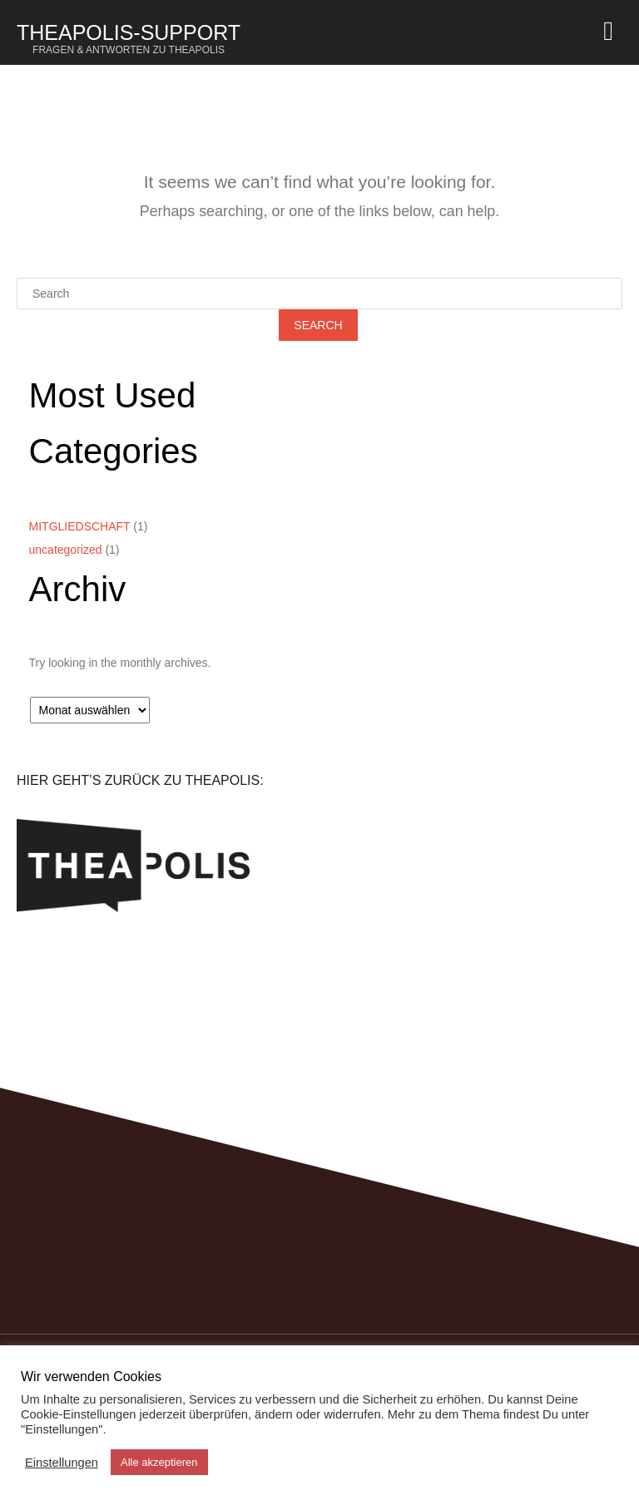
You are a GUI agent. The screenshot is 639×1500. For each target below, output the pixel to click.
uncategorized (65, 549)
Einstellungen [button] (61, 1462)
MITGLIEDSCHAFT (80, 526)
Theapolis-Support (128, 38)
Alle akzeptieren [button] (159, 1462)
